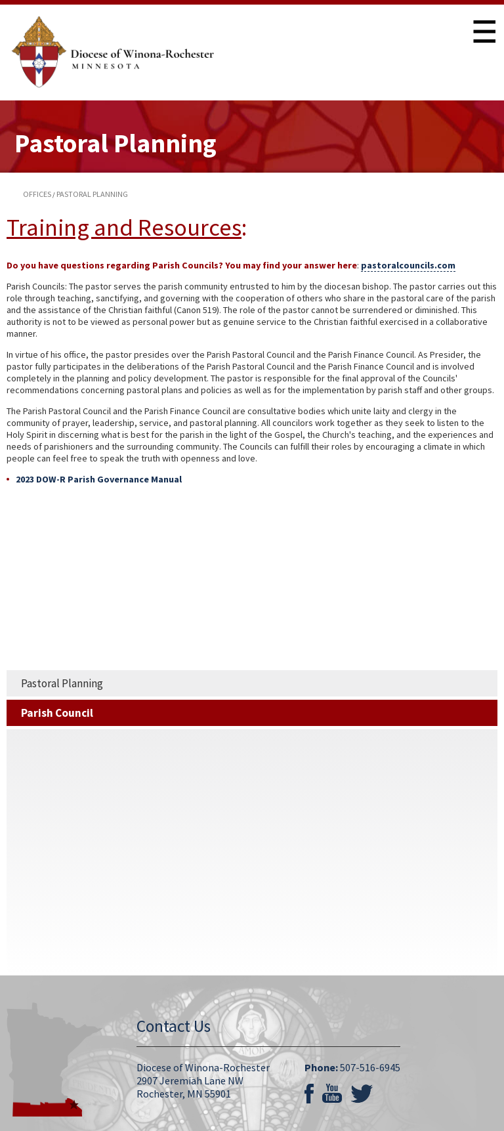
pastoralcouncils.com (408, 265)
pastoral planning (92, 194)
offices (37, 194)
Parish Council (57, 713)
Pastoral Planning (62, 683)
